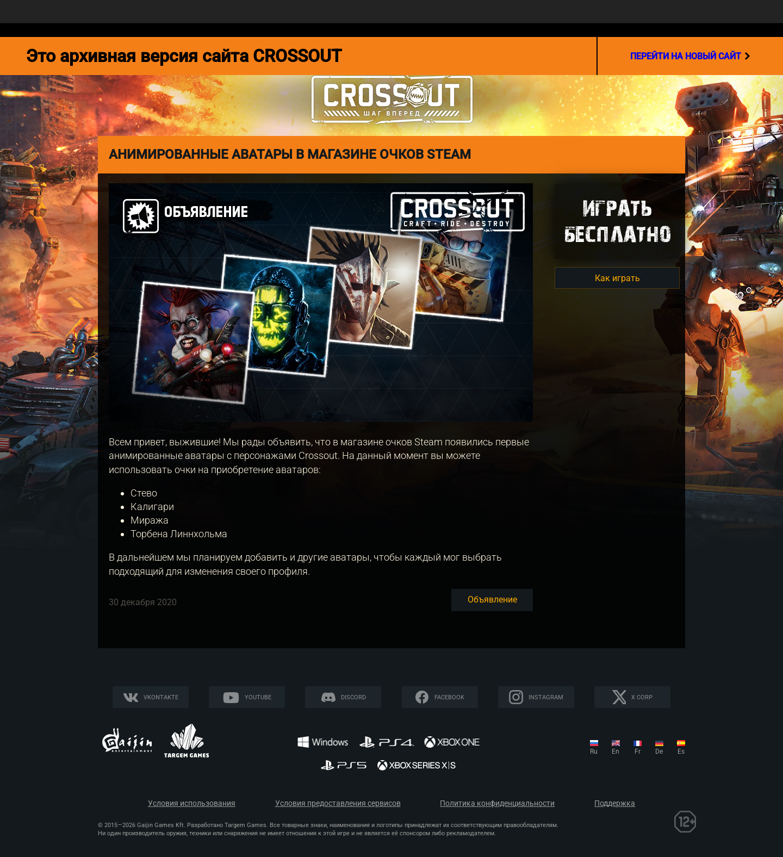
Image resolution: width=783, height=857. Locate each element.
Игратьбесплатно (617, 221)
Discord (353, 697)
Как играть (617, 278)
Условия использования (191, 803)
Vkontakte (161, 697)
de (659, 751)
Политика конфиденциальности (497, 803)
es (681, 751)
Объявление (492, 599)
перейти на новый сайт (690, 56)
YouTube (258, 697)
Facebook (449, 697)
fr (638, 751)
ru (594, 751)
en (615, 751)
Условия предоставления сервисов (338, 803)
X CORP (641, 697)
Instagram (546, 697)
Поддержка (614, 803)
